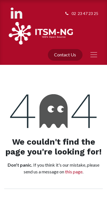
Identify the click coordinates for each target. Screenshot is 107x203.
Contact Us (65, 54)
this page (74, 171)
